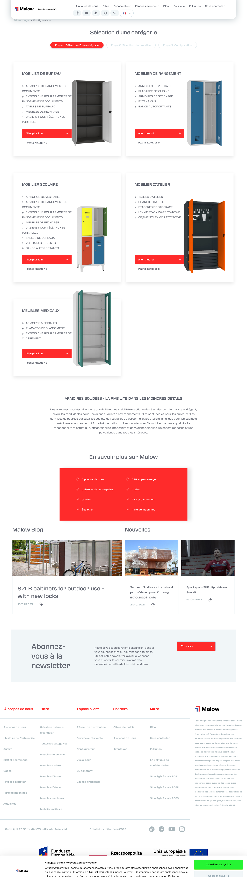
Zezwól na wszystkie (218, 845)
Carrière (179, 6)
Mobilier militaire (51, 809)
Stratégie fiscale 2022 (164, 787)
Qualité (7, 749)
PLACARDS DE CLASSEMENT (43, 328)
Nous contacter (215, 6)
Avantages (120, 749)
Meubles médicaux (52, 798)
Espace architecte (88, 781)
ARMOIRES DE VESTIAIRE (153, 86)
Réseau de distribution (91, 727)
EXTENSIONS (145, 101)
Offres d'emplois (123, 727)
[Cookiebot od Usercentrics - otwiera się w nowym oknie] (22, 870)
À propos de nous (87, 6)
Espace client (122, 6)
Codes (7, 770)
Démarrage (21, 20)
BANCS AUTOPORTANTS (153, 106)
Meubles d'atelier (51, 787)
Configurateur (42, 20)
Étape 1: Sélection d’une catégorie (77, 45)
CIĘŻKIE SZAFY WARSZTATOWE (158, 217)
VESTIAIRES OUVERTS (39, 243)
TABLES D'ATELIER (149, 197)
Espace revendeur (147, 6)
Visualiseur (84, 760)
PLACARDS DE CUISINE (152, 91)
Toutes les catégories (53, 743)
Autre (154, 709)
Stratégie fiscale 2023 (164, 798)
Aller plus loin (34, 133)
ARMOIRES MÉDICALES (39, 323)
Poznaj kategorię (36, 142)
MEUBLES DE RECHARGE (40, 111)
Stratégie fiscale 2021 (164, 776)
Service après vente (90, 738)
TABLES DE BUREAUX (38, 106)
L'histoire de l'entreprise (19, 738)
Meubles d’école (50, 776)
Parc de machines (15, 792)
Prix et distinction (14, 781)
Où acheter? (85, 770)
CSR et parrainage (15, 760)
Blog (166, 6)
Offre (106, 6)
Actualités (9, 803)
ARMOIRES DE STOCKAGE (154, 96)
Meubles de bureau (52, 754)
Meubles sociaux (50, 765)
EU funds (195, 6)
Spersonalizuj (218, 856)
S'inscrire (187, 646)
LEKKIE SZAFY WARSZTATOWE (157, 212)
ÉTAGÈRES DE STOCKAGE (154, 207)
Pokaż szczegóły (55, 870)
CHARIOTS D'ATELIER (150, 202)
